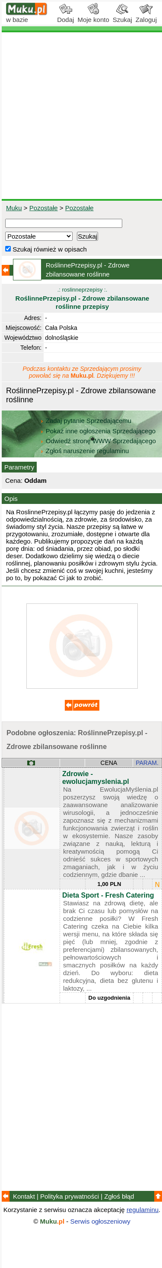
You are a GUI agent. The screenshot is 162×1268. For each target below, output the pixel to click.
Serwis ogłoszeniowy (100, 1221)
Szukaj (122, 16)
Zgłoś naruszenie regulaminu (84, 450)
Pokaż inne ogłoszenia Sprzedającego (99, 431)
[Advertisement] (81, 115)
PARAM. (147, 762)
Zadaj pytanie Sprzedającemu (86, 420)
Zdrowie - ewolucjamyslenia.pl (95, 777)
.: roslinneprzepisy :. (82, 298)
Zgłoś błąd (119, 1196)
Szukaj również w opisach (46, 249)
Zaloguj (146, 16)
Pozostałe (43, 207)
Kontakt (24, 1196)
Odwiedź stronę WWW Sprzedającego (99, 440)
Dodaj (65, 16)
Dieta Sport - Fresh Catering (108, 895)
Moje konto (93, 16)
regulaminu (143, 1209)
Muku (14, 207)
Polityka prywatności (69, 1196)
